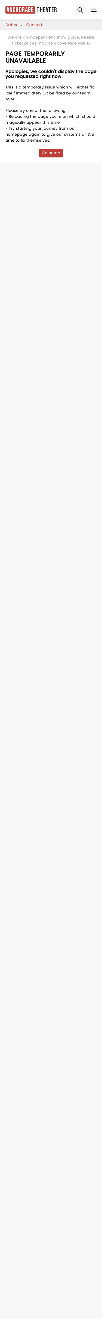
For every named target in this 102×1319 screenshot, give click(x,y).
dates (11, 24)
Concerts (35, 24)
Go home (51, 153)
